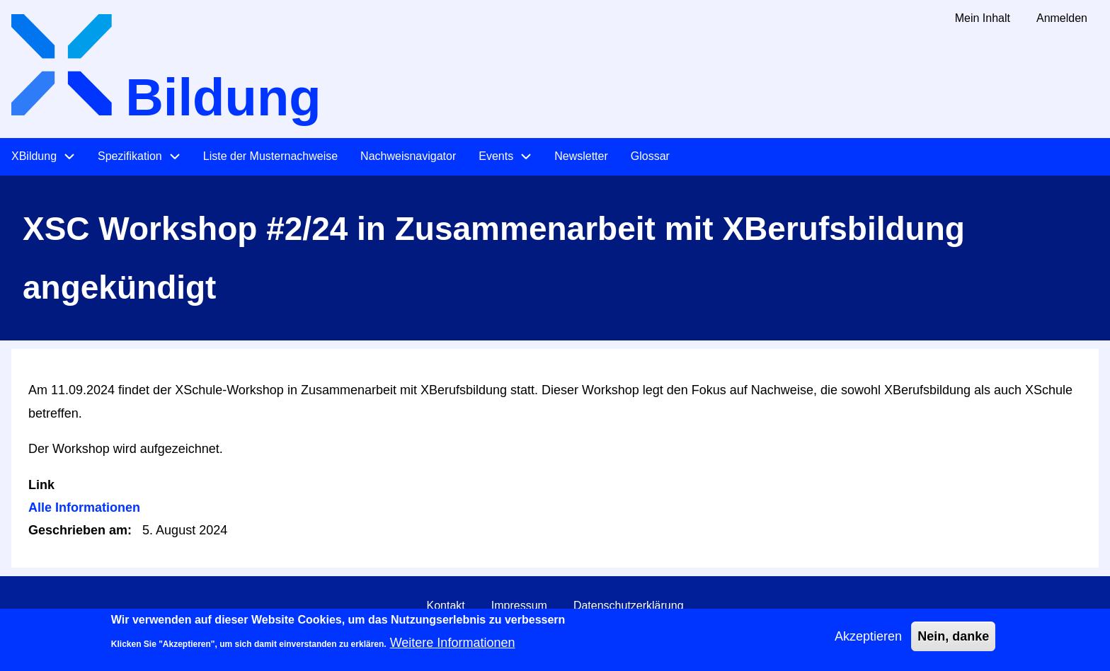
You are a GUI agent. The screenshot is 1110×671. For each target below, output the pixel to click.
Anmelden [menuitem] (1061, 18)
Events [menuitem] (496, 156)
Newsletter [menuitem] (581, 156)
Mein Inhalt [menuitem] (982, 18)
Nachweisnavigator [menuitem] (408, 156)
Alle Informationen (84, 507)
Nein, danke (953, 642)
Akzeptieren (868, 642)
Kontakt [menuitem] (445, 606)
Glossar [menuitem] (650, 156)
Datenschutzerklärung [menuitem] (628, 606)
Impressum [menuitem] (519, 606)
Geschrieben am (77, 530)
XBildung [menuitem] (34, 156)
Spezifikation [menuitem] (130, 156)
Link (41, 485)
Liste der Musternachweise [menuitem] (270, 156)
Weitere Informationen (452, 648)
